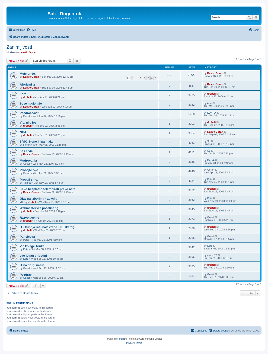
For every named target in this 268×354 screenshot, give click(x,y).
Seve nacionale (31, 103)
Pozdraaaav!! (29, 113)
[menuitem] (31, 30)
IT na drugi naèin (32, 265)
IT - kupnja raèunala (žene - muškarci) (47, 227)
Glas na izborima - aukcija (38, 198)
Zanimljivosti (19, 47)
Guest (26, 277)
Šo (208, 141)
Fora (23, 94)
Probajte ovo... (30, 170)
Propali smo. (29, 179)
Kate (210, 179)
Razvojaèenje (29, 217)
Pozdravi (26, 274)
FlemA (27, 144)
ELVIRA (211, 112)
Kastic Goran (28, 52)
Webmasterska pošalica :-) (39, 208)
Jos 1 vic (26, 151)
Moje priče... (28, 73)
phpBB (121, 339)
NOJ (23, 132)
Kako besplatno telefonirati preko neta (47, 189)
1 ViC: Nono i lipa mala (36, 141)
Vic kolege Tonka (32, 246)
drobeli (27, 97)
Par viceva (27, 236)
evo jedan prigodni (33, 255)
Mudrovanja (28, 160)
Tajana (27, 182)
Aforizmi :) (27, 84)
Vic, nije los (28, 122)
